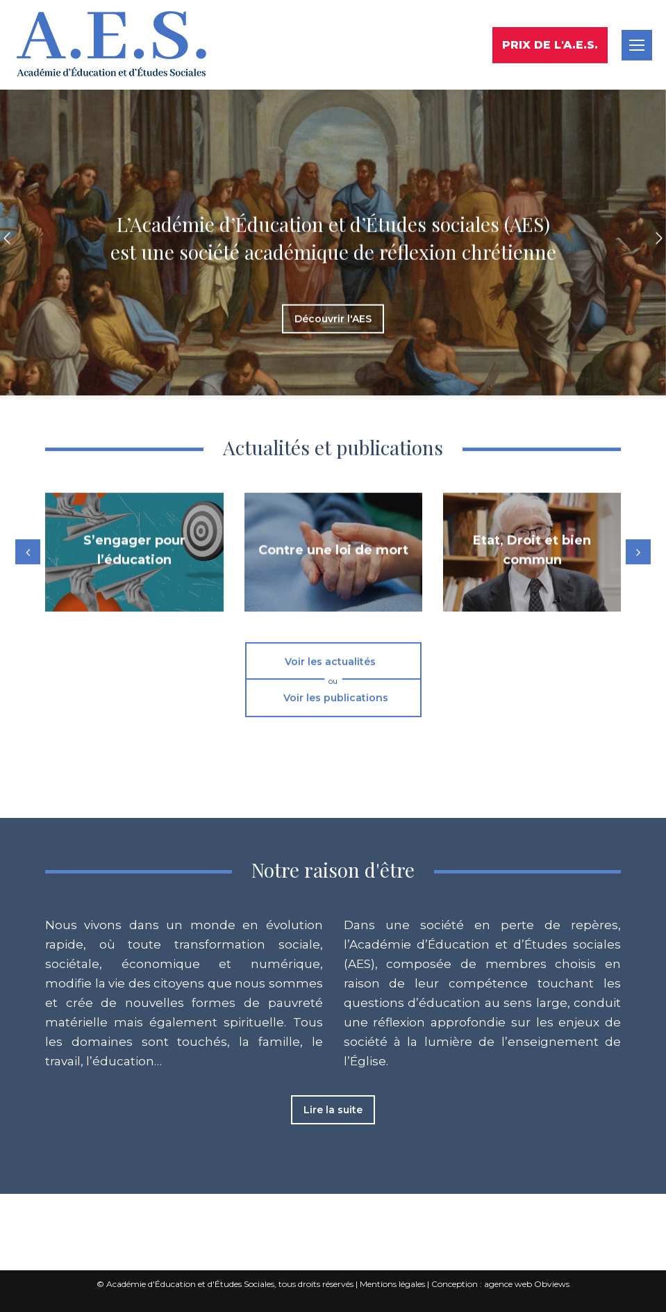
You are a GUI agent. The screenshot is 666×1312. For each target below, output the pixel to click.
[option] (333, 142)
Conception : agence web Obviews (500, 1284)
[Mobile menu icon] (637, 45)
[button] (7, 142)
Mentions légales (392, 1284)
